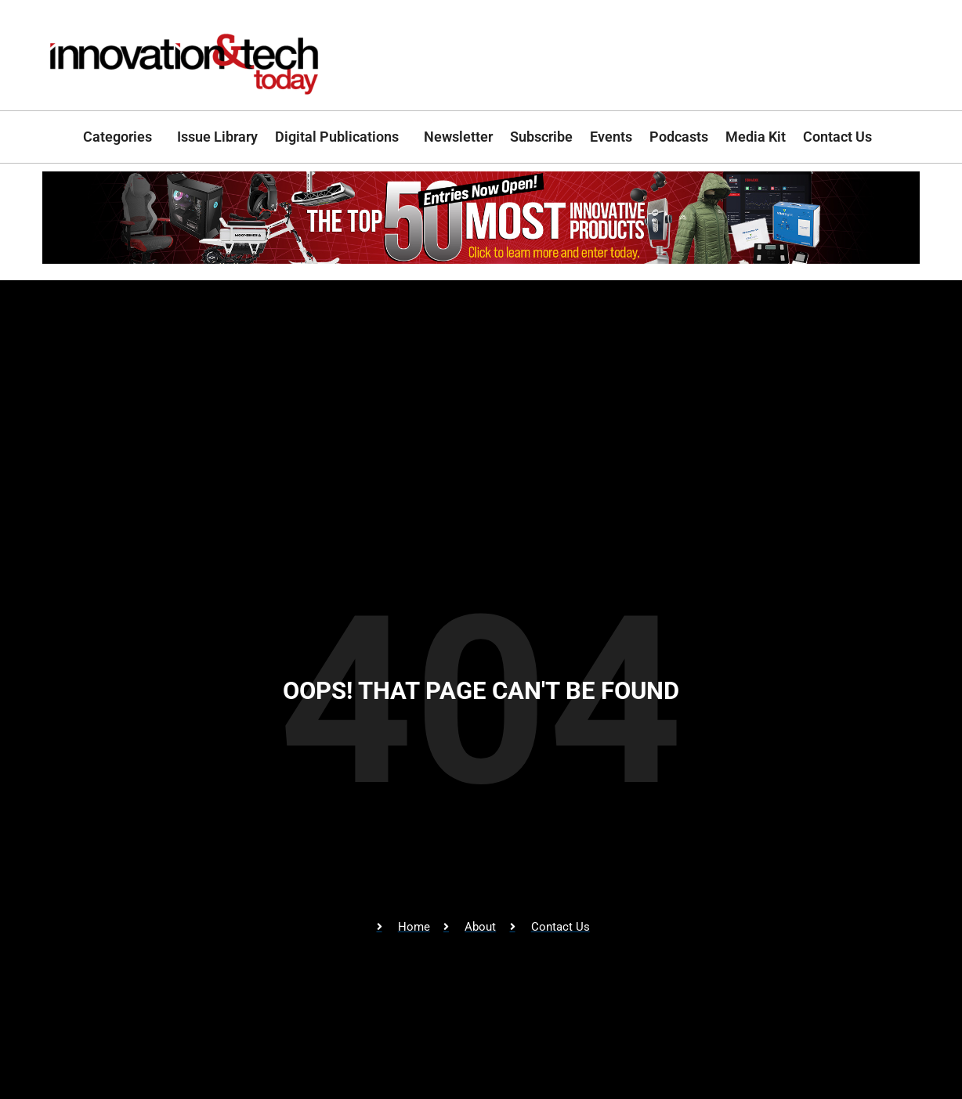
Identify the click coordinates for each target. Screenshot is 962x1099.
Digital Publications (341, 136)
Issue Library (217, 136)
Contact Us (841, 136)
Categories (121, 136)
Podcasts (678, 136)
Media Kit (755, 136)
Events (611, 136)
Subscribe (541, 136)
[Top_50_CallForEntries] (481, 258)
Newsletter (458, 136)
